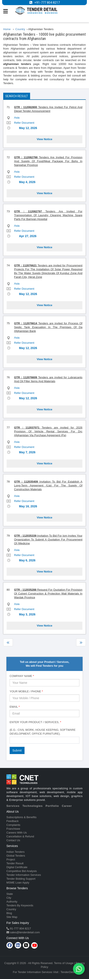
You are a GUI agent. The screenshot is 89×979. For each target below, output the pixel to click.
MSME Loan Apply (17, 882)
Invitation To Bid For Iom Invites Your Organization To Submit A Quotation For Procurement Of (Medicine (48, 539)
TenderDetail (68, 972)
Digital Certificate (16, 867)
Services (13, 805)
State (9, 893)
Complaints (13, 824)
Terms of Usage (63, 963)
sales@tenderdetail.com (24, 932)
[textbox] (12, 740)
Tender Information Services (23, 874)
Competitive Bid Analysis (21, 871)
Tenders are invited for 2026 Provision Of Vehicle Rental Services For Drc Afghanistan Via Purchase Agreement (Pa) (48, 431)
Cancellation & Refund (20, 836)
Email (15, 706)
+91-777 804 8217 (47, 2)
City (8, 897)
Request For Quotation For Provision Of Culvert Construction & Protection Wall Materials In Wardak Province (48, 593)
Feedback (12, 821)
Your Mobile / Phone (26, 691)
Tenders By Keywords (19, 905)
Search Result (16, 96)
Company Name (22, 676)
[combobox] (44, 740)
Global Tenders (15, 855)
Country (11, 909)
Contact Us (13, 840)
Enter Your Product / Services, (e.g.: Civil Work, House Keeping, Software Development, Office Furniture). (43, 728)
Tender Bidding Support (20, 878)
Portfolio (52, 805)
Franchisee (13, 828)
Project (10, 859)
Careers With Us (16, 832)
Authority (11, 901)
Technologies (32, 805)
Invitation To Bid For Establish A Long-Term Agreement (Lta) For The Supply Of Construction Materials (48, 485)
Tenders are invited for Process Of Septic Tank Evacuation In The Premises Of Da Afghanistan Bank (48, 327)
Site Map (11, 917)
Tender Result (14, 863)
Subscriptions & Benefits (21, 817)
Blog (9, 913)
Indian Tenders (15, 851)
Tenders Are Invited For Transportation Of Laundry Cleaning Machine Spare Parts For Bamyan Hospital (48, 215)
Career (67, 805)
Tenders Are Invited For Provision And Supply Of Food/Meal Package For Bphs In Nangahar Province (48, 161)
